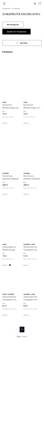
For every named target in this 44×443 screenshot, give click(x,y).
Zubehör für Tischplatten (16, 32)
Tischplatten (16, 9)
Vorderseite (6, 9)
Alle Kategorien (13, 24)
